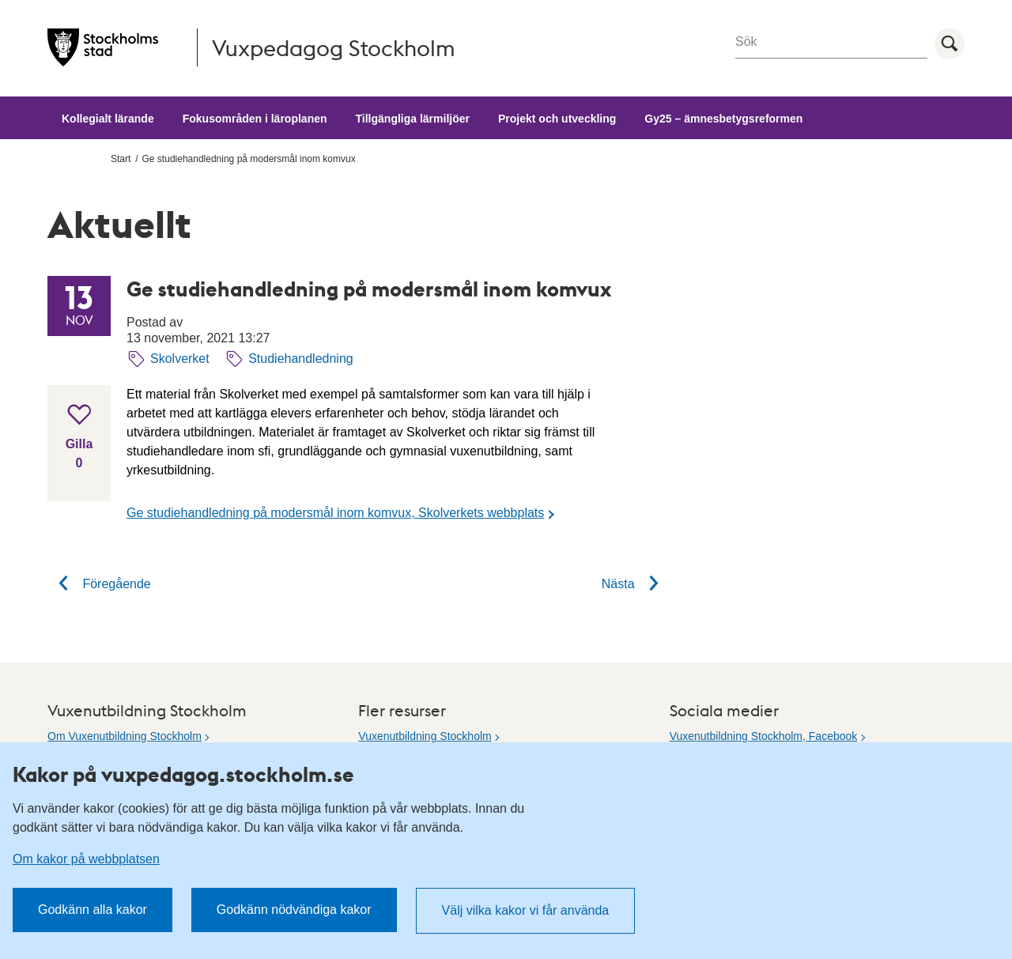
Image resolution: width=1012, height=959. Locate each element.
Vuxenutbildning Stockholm (424, 736)
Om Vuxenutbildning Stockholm (124, 736)
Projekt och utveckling (557, 118)
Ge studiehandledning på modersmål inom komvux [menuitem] (249, 158)
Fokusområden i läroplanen (255, 118)
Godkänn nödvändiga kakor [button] (294, 909)
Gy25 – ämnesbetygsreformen (723, 118)
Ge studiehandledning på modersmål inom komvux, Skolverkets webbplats (335, 512)
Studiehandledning (300, 358)
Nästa (636, 584)
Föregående (99, 584)
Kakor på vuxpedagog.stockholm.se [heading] (183, 774)
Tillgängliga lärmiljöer (413, 118)
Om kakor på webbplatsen (86, 859)
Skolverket (180, 358)
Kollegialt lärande (108, 118)
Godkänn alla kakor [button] (92, 909)
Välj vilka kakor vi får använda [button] (526, 910)
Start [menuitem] (120, 158)
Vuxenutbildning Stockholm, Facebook (764, 736)
